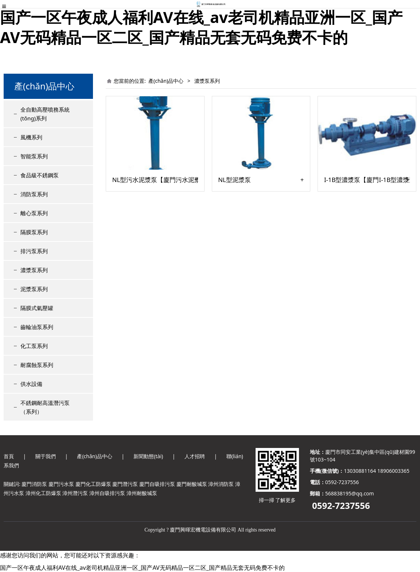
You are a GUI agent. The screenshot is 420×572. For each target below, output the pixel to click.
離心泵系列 (34, 213)
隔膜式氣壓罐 (36, 308)
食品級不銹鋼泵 (39, 175)
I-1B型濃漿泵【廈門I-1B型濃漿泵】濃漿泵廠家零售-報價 (367, 180)
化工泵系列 (34, 345)
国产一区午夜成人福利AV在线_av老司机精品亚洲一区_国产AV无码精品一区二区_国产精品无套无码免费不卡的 (201, 27)
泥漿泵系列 (34, 289)
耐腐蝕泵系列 (36, 364)
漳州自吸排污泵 (107, 493)
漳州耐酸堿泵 (142, 493)
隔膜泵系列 (34, 232)
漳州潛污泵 (75, 493)
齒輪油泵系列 (36, 327)
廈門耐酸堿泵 (191, 483)
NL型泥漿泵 (234, 180)
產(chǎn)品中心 (165, 80)
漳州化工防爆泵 (43, 493)
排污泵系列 (34, 251)
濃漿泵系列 (34, 270)
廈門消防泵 (34, 483)
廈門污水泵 (61, 483)
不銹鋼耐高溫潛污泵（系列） (45, 407)
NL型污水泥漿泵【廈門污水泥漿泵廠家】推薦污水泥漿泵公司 (155, 180)
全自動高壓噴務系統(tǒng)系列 (45, 114)
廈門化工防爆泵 (93, 483)
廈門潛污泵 (125, 483)
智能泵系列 (34, 156)
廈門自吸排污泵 (157, 483)
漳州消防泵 (221, 483)
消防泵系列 (34, 194)
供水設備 (31, 383)
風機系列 (31, 137)
